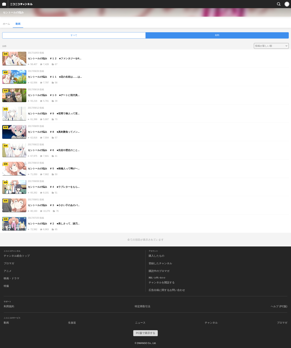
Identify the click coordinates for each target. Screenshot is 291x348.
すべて (74, 35)
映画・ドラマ (11, 278)
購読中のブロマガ (159, 270)
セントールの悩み (13, 12)
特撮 (6, 285)
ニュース (140, 322)
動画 (18, 23)
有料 (217, 35)
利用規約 (9, 306)
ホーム (6, 23)
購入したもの (156, 255)
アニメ (8, 270)
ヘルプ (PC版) (279, 306)
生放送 (72, 322)
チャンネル (211, 322)
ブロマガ (9, 263)
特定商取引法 (142, 306)
